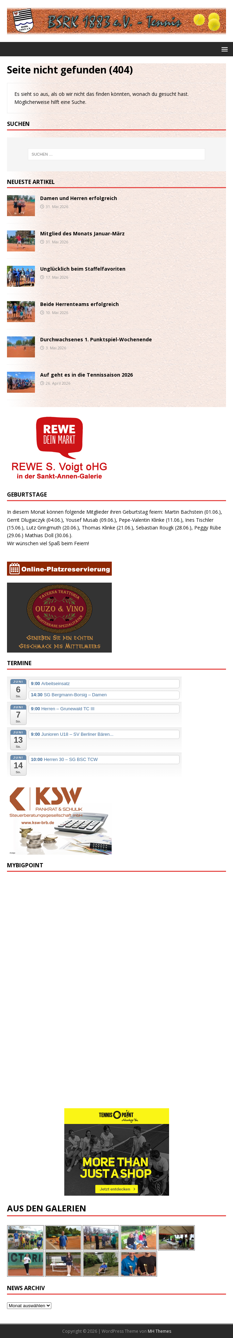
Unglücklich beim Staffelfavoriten (82, 268)
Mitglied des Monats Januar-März (82, 233)
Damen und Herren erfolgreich (78, 198)
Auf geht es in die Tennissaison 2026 (86, 374)
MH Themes (159, 1331)
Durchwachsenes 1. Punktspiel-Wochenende (96, 339)
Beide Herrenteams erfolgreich (79, 304)
